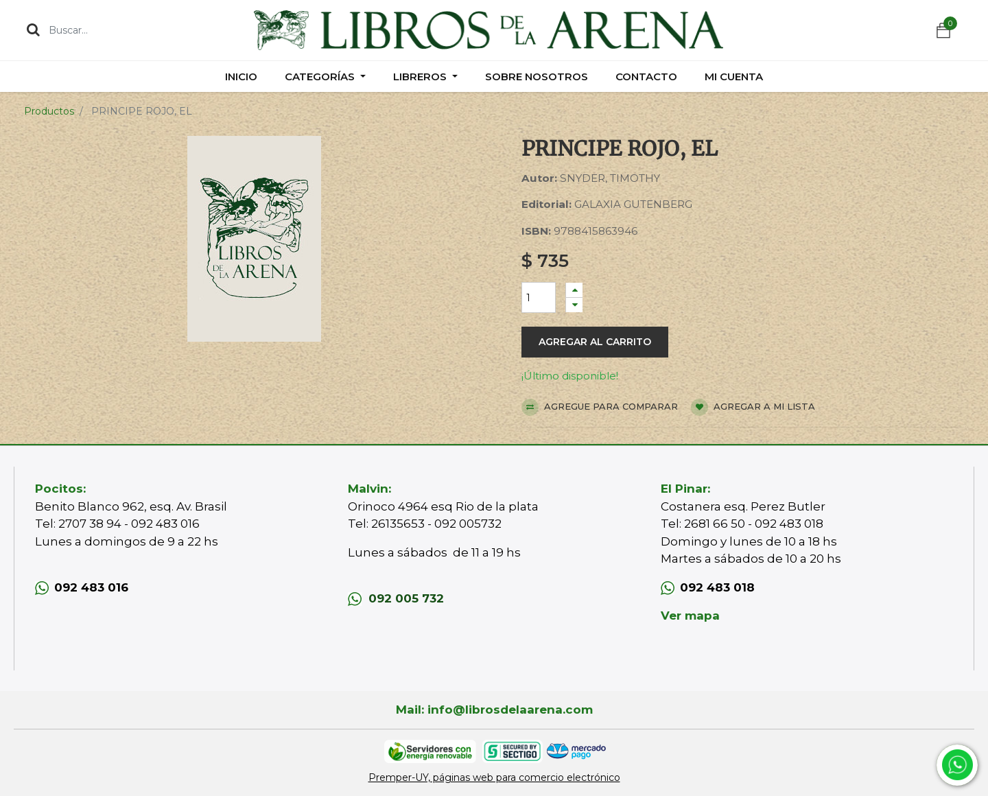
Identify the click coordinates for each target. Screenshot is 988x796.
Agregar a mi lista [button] (753, 407)
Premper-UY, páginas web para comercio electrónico (494, 777)
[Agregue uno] (574, 290)
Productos (49, 111)
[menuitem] (241, 76)
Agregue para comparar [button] (599, 407)
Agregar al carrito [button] (595, 342)
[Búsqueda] (33, 29)
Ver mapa (690, 615)
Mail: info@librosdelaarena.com (494, 709)
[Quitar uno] (574, 305)
